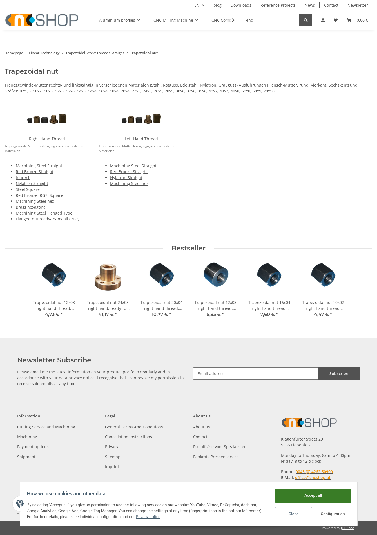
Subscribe (338, 373)
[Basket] (357, 20)
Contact (331, 5)
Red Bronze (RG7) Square (39, 195)
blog (217, 5)
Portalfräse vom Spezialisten (220, 446)
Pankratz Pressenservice (216, 456)
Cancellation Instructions (128, 436)
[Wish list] (335, 20)
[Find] (270, 20)
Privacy (111, 446)
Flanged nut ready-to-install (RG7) (47, 219)
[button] (323, 20)
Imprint (112, 466)
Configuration (331, 514)
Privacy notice (164, 516)
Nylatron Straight (32, 183)
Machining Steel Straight (39, 165)
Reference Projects (278, 5)
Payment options (33, 446)
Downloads (241, 5)
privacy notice (81, 377)
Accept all (311, 495)
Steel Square (28, 189)
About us (201, 427)
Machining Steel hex (35, 201)
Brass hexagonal (31, 207)
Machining (27, 436)
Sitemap (113, 456)
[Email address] (255, 373)
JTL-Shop (347, 527)
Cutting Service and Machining (46, 427)
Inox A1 (23, 177)
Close (291, 514)
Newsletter (357, 5)
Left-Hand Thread (141, 138)
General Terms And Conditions (134, 427)
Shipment (26, 456)
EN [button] (197, 5)
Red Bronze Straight (34, 171)
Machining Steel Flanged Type (44, 213)
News (310, 5)
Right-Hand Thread (47, 138)
